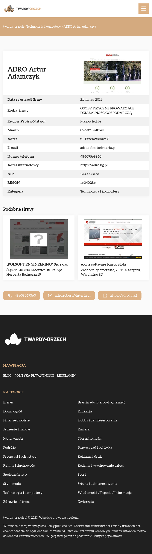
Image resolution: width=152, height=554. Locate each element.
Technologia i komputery (100, 191)
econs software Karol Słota (103, 264)
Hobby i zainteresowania (98, 420)
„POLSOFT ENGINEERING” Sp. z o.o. (37, 264)
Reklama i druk (90, 456)
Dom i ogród (12, 411)
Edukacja (85, 411)
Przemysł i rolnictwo (19, 456)
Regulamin (66, 375)
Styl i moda (12, 483)
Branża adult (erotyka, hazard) (101, 402)
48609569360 (90, 156)
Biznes (8, 402)
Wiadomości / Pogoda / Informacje (105, 492)
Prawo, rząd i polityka (95, 447)
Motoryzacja (13, 438)
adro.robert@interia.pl (98, 147)
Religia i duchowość (19, 465)
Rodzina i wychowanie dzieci (101, 465)
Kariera (84, 429)
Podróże (9, 447)
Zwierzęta (86, 501)
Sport (82, 474)
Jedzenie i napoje (16, 429)
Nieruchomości (90, 438)
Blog (7, 375)
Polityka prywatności (34, 375)
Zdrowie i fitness (16, 501)
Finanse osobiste (16, 420)
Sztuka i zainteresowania (97, 483)
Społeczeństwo (15, 474)
